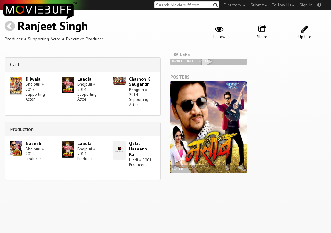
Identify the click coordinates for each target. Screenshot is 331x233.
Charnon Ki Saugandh (140, 81)
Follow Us (283, 5)
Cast (15, 64)
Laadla (84, 79)
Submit (259, 5)
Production (22, 129)
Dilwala (33, 79)
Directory (235, 5)
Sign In (306, 5)
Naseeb (33, 143)
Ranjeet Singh (53, 25)
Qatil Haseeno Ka (138, 148)
